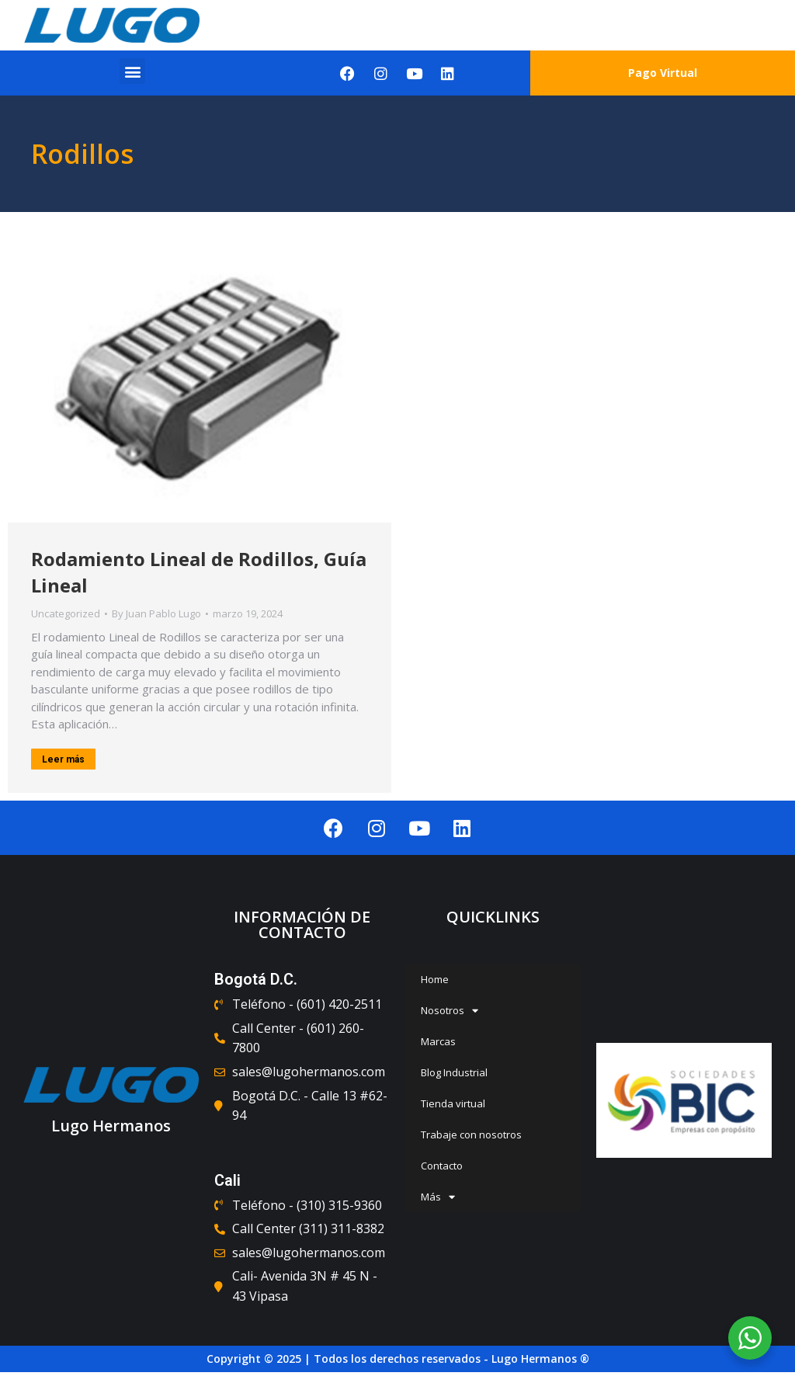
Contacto (442, 1166)
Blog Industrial (454, 1072)
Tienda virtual (453, 1103)
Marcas (438, 1041)
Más (438, 1197)
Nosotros (449, 1010)
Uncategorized (65, 613)
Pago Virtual (662, 72)
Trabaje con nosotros (471, 1134)
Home (435, 979)
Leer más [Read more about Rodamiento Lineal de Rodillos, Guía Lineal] (63, 759)
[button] (132, 71)
